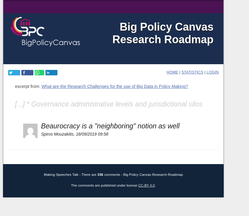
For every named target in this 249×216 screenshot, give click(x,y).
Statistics (192, 72)
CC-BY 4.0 (146, 185)
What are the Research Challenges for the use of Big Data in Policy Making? (115, 86)
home (172, 72)
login (213, 72)
